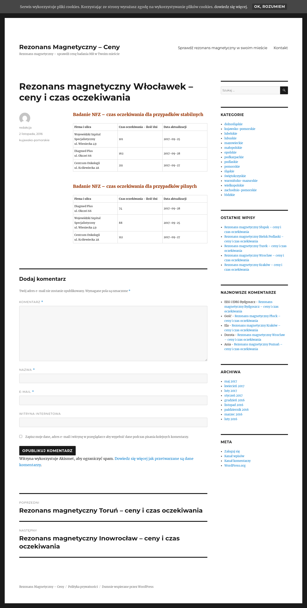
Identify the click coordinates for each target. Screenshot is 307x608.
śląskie (229, 171)
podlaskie (231, 162)
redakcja (25, 127)
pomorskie (232, 167)
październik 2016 (236, 410)
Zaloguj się (232, 451)
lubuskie (230, 138)
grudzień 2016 (234, 400)
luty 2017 (230, 391)
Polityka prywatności (83, 587)
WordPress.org (235, 466)
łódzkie (229, 195)
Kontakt (281, 48)
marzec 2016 (233, 414)
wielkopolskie (234, 185)
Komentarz (31, 302)
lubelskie (230, 134)
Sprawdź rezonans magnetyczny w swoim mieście (222, 48)
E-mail (26, 392)
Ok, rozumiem (269, 6)
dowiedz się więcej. (231, 6)
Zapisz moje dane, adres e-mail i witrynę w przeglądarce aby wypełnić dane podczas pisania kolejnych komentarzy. (107, 437)
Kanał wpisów (234, 456)
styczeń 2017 (233, 395)
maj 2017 (230, 381)
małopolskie (233, 148)
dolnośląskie (233, 124)
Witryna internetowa (40, 413)
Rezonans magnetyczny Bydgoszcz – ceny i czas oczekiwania (251, 306)
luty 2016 (230, 419)
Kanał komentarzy (237, 461)
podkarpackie (234, 157)
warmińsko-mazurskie (241, 181)
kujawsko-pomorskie (34, 140)
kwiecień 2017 (234, 386)
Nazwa (27, 370)
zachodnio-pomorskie (240, 190)
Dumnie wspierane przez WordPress (128, 587)
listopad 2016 (233, 405)
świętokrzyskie (235, 176)
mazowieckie (233, 143)
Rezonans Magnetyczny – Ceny (69, 47)
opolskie (230, 152)
